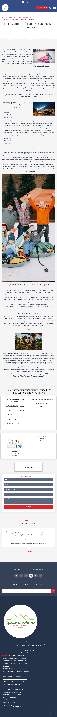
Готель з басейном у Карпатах (14, 681)
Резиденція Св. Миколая (12, 692)
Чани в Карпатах (9, 686)
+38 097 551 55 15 (11, 410)
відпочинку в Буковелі (42, 66)
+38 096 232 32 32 (11, 406)
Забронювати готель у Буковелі (15, 679)
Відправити (28, 506)
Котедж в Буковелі (10, 673)
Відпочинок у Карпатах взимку (14, 658)
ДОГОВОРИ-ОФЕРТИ (9, 702)
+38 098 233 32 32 (11, 415)
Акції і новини (8, 699)
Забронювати (42, 7)
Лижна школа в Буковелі (12, 694)
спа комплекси (8, 141)
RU (53, 2)
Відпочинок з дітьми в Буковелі (15, 663)
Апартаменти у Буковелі (12, 676)
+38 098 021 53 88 (12, 424)
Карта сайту (7, 705)
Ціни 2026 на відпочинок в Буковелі (16, 671)
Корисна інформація (10, 697)
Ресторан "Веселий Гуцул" (13, 684)
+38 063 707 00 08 (12, 419)
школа (26, 297)
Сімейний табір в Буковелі (13, 689)
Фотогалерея (8, 668)
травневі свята (37, 358)
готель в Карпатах (11, 367)
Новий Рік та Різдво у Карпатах (14, 660)
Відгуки (6, 666)
